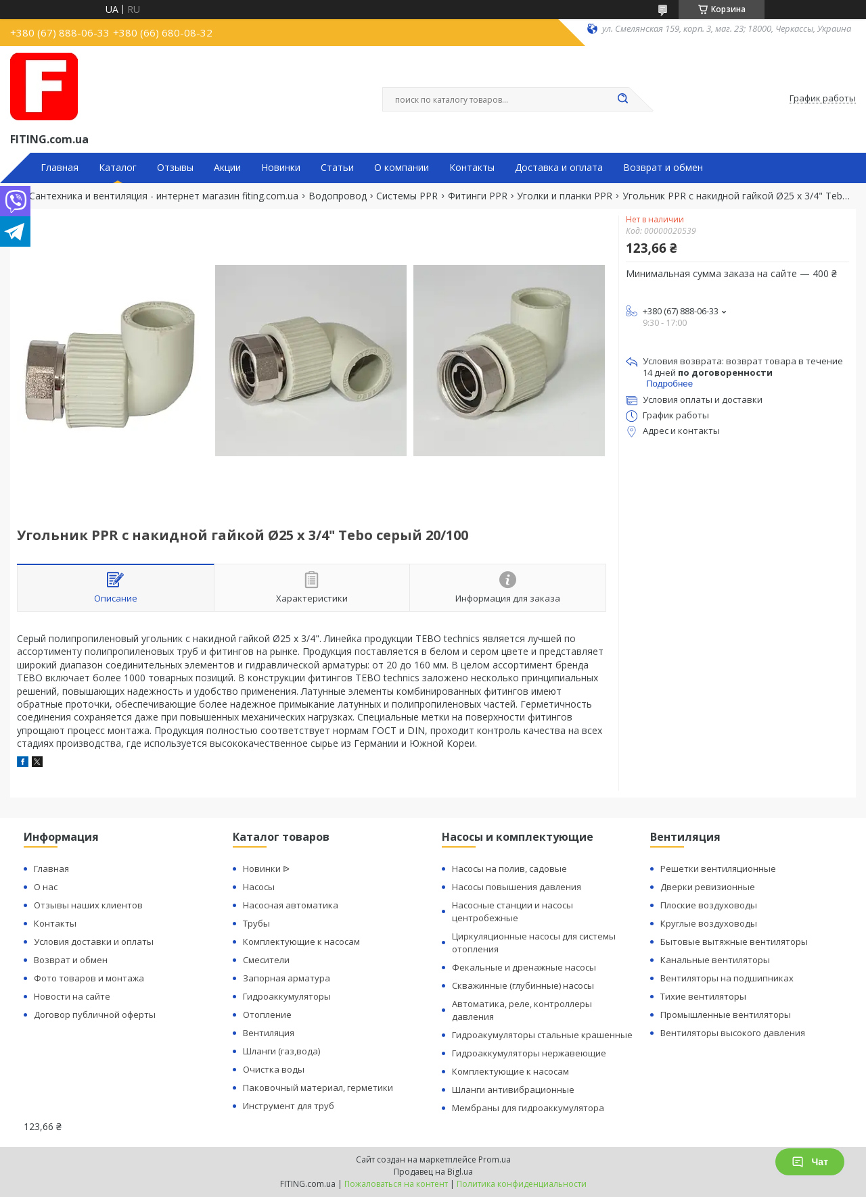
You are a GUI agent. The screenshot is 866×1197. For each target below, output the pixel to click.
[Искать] (622, 99)
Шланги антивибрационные (513, 1089)
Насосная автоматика (290, 905)
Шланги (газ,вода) (281, 1051)
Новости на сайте (72, 996)
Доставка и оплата (559, 167)
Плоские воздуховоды (708, 905)
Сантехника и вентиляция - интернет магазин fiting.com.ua (163, 196)
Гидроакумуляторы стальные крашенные (542, 1035)
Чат (810, 1162)
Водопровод (338, 196)
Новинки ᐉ (266, 868)
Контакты (472, 167)
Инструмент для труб (288, 1106)
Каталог (118, 167)
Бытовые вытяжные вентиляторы (734, 941)
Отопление (267, 1014)
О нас (46, 887)
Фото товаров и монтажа (89, 978)
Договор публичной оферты (95, 1014)
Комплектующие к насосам (301, 941)
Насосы (259, 887)
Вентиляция (268, 1033)
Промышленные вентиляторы (725, 1014)
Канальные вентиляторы (715, 960)
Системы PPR (407, 196)
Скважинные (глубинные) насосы (523, 985)
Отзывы (175, 167)
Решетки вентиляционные (718, 868)
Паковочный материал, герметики (318, 1087)
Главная (59, 167)
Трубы (256, 923)
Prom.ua (494, 1159)
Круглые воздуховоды (708, 923)
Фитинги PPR (477, 196)
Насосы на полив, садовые (509, 868)
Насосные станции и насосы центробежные (512, 911)
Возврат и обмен (663, 167)
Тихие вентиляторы (703, 996)
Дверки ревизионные (707, 887)
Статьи (337, 167)
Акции (227, 167)
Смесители (266, 960)
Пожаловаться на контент (396, 1184)
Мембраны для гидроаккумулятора (528, 1108)
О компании (401, 167)
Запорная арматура (286, 978)
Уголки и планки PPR (564, 196)
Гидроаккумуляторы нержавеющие (529, 1053)
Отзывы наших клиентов (88, 905)
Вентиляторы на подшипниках (727, 978)
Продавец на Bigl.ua (433, 1171)
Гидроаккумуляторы (287, 996)
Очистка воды (273, 1069)
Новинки (280, 167)
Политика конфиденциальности (522, 1184)
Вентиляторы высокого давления (732, 1033)
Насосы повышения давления (516, 887)
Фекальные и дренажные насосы (524, 967)
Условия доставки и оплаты (94, 941)
